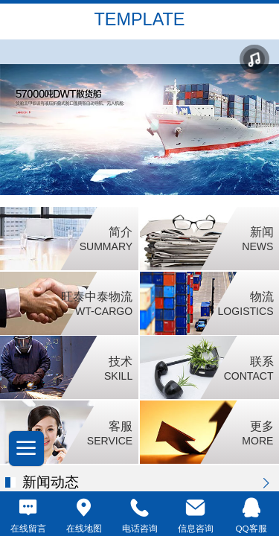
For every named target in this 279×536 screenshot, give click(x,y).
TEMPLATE (139, 19)
